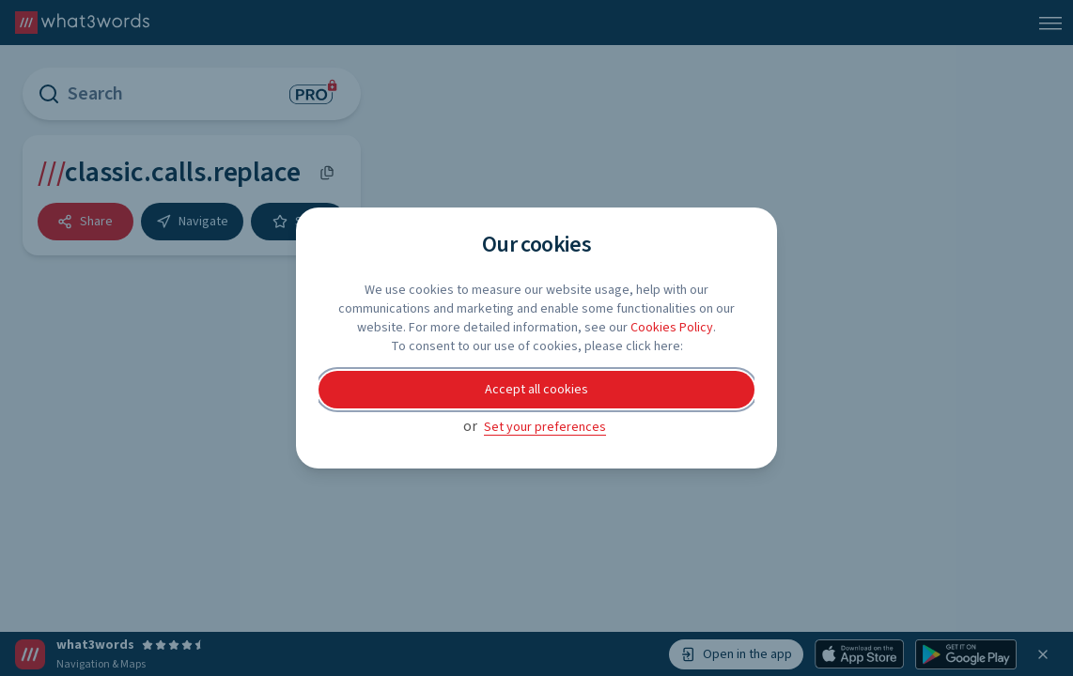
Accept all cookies (536, 389)
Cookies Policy (671, 327)
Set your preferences (545, 427)
